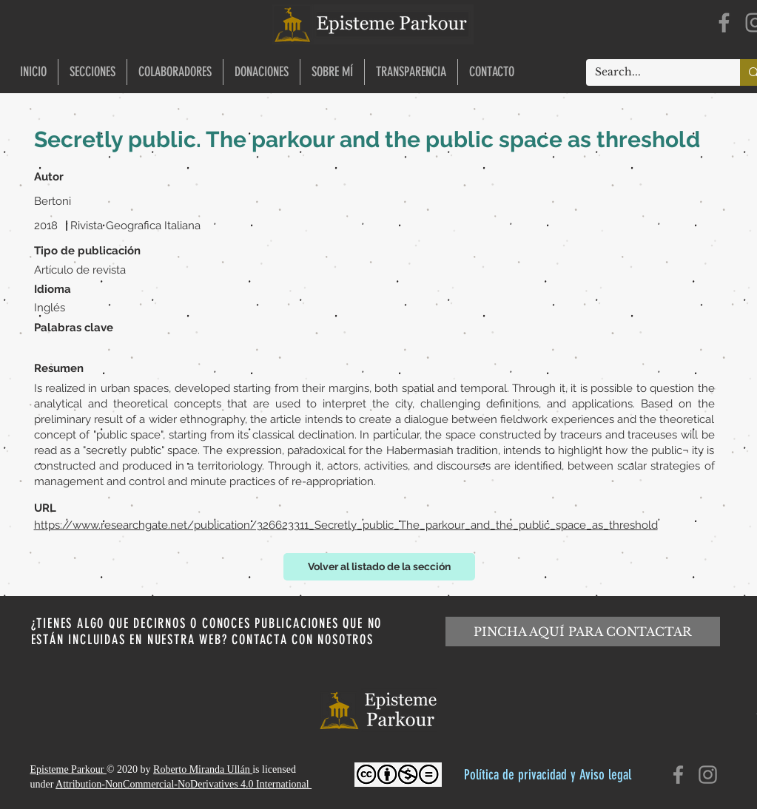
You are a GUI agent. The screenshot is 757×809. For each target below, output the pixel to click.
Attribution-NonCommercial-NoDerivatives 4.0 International (183, 784)
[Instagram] (708, 774)
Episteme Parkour (68, 769)
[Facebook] (724, 22)
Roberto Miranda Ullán (202, 769)
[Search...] (652, 72)
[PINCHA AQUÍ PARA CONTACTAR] (582, 631)
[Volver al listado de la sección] (379, 566)
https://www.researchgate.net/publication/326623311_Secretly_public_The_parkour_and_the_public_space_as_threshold (346, 525)
